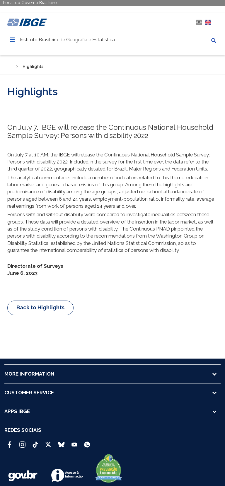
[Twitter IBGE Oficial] (48, 444)
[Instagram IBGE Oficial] (22, 442)
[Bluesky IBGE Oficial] (61, 442)
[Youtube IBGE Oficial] (74, 442)
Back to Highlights (40, 307)
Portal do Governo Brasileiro (30, 2)
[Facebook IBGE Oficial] (9, 442)
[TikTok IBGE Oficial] (35, 442)
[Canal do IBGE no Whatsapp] (87, 442)
